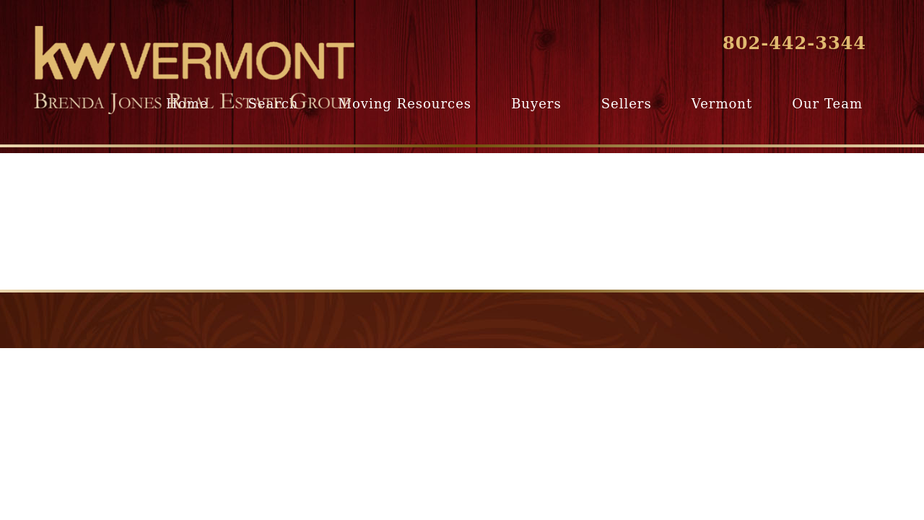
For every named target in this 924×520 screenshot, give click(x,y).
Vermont (722, 103)
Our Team (827, 103)
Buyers (536, 103)
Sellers (626, 103)
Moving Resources (405, 103)
